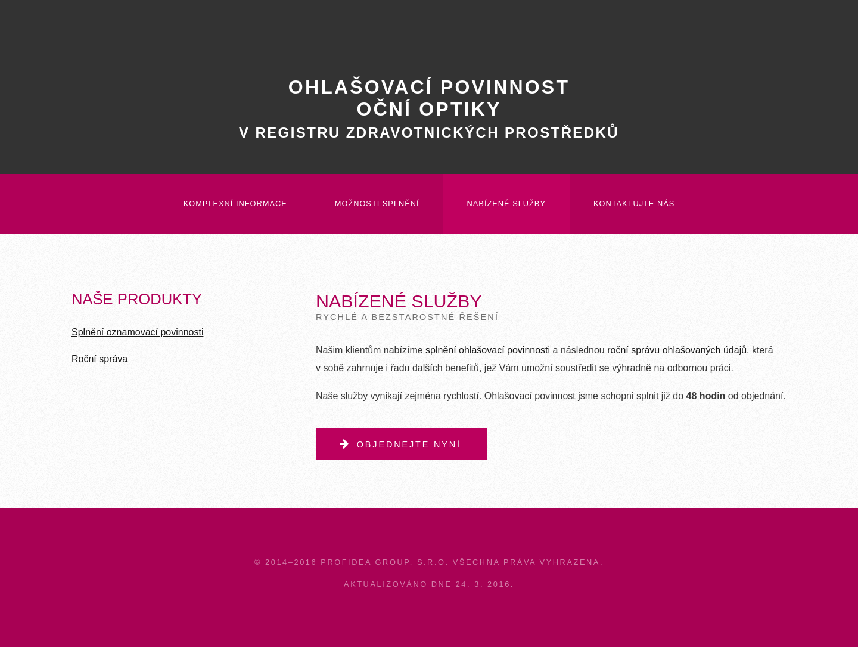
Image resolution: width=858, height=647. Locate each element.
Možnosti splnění (377, 203)
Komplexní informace (235, 203)
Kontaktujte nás (633, 203)
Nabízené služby (506, 203)
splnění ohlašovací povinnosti (487, 350)
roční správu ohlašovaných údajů (677, 350)
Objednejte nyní (409, 444)
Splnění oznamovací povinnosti (137, 332)
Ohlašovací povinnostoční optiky (429, 108)
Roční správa (100, 359)
